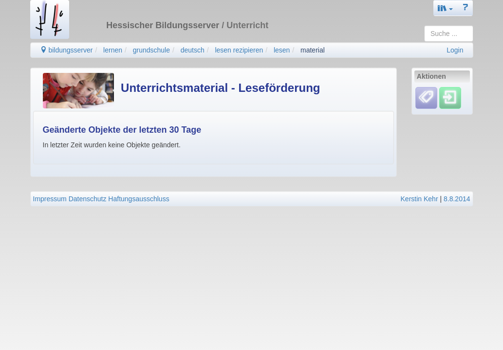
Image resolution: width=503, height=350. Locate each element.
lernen (112, 50)
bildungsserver (66, 50)
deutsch (193, 50)
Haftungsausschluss (138, 199)
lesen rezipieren (239, 50)
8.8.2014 (457, 199)
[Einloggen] (450, 98)
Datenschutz (88, 199)
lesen (282, 50)
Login (455, 50)
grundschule (151, 50)
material (312, 50)
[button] (445, 8)
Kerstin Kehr (419, 199)
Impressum (50, 199)
